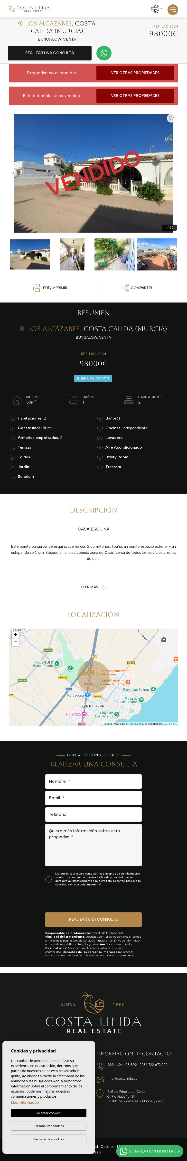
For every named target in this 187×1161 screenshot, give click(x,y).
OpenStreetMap (138, 723)
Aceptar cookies (48, 1113)
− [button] (15, 642)
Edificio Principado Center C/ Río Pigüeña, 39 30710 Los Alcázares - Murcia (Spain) (136, 1096)
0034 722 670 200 (154, 1065)
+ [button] (15, 635)
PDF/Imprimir (50, 288)
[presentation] (71, 899)
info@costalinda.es (122, 1078)
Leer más (93, 587)
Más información (25, 1102)
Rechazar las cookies (48, 1139)
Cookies (107, 1146)
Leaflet (108, 723)
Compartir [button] (137, 288)
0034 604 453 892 (122, 1065)
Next (173, 173)
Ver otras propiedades (135, 72)
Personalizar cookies (49, 1126)
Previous (14, 173)
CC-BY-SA (170, 723)
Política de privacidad (110, 877)
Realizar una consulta (49, 52)
